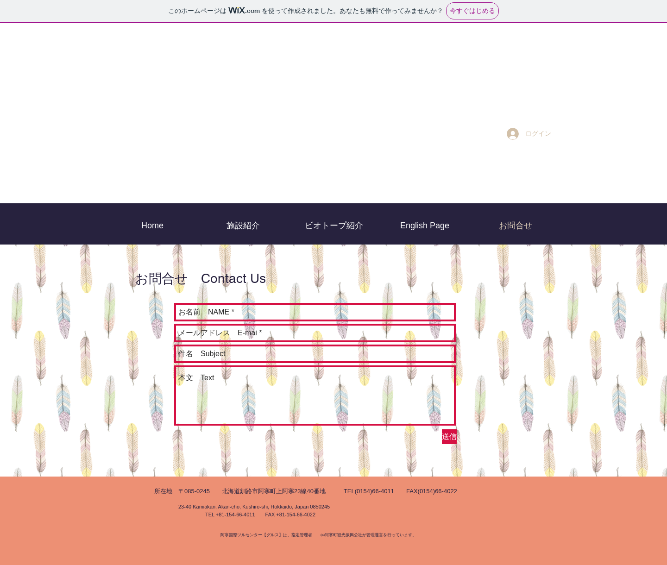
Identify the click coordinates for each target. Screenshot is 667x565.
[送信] (449, 436)
